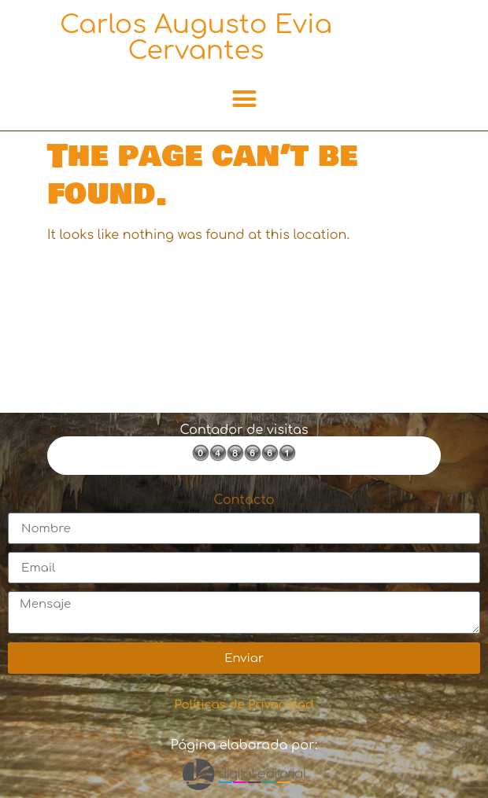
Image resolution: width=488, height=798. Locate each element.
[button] (244, 99)
